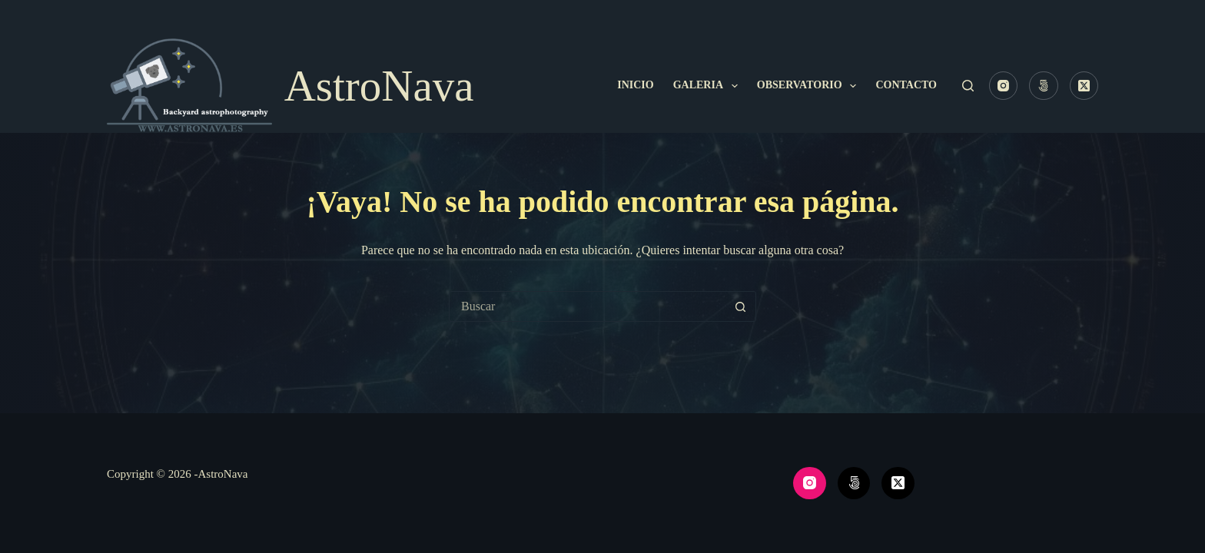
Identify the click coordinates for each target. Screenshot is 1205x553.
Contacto (906, 85)
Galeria (708, 86)
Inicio (635, 85)
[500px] (1043, 86)
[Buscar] (968, 85)
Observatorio (810, 86)
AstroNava (379, 85)
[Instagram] (1003, 86)
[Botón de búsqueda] (740, 306)
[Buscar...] (587, 306)
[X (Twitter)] (1084, 86)
